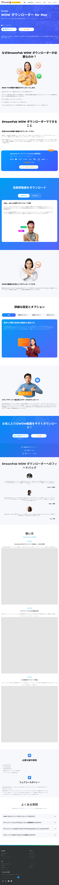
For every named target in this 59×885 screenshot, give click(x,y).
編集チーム (3, 855)
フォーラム (32, 858)
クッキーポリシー (33, 863)
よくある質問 (32, 856)
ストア (49, 2)
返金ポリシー (32, 867)
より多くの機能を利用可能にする (28, 167)
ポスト (44, 2)
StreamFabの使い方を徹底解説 (29, 537)
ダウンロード (38, 2)
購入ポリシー (32, 865)
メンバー (55, 2)
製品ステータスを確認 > (19, 32)
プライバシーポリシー (5, 869)
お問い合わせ (32, 853)
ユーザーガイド (32, 855)
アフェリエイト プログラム (6, 856)
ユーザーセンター (30, 808)
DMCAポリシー (4, 865)
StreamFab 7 (31, 2)
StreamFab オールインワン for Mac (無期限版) (25, 154)
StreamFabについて (5, 853)
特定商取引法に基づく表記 (6, 863)
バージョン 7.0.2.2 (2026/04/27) (7, 32)
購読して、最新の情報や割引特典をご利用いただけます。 (12, 874)
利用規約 (2, 867)
